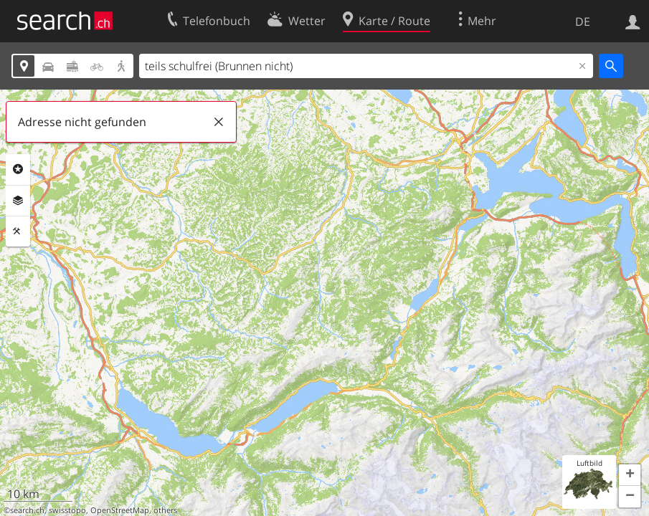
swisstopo (67, 510)
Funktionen (18, 231)
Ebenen (18, 201)
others (165, 510)
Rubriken (18, 169)
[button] (629, 475)
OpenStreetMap (119, 510)
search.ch (27, 510)
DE (582, 21)
